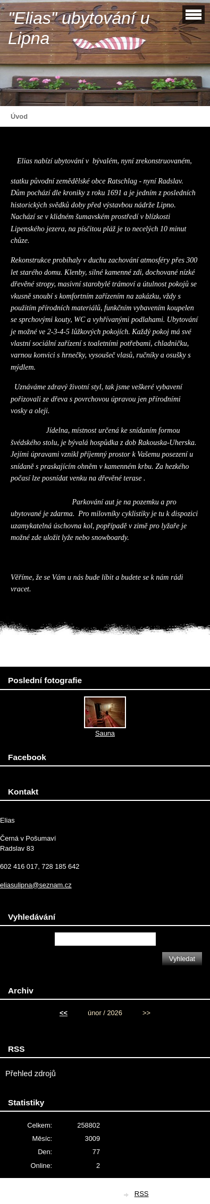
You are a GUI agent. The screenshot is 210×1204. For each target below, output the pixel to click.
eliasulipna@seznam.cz (36, 885)
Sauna (105, 733)
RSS (142, 1194)
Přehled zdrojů (30, 1073)
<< (64, 1013)
